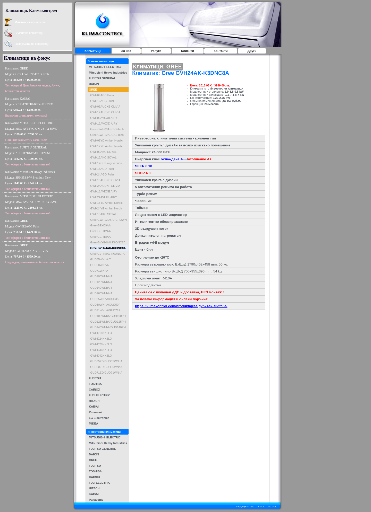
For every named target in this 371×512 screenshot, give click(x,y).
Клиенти (187, 51)
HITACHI (94, 400)
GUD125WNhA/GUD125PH (108, 321)
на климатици (29, 22)
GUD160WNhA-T (101, 293)
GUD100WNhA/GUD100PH (108, 315)
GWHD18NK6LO (101, 332)
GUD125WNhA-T (101, 282)
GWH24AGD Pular (102, 174)
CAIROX (94, 389)
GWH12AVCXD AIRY (103, 123)
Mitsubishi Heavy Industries (108, 72)
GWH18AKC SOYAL (103, 214)
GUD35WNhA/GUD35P (105, 299)
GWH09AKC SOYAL (103, 151)
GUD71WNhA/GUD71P (105, 310)
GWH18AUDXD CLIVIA (105, 180)
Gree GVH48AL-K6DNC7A (107, 253)
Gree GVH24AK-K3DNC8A (108, 248)
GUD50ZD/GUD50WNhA (106, 366)
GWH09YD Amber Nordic (106, 140)
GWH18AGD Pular (102, 168)
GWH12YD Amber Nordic (106, 146)
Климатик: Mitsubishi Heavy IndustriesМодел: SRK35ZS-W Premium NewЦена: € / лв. (30, 180)
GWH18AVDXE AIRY (103, 191)
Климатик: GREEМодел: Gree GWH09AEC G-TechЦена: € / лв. (32, 80)
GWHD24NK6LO (101, 338)
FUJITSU (95, 378)
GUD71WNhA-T (100, 270)
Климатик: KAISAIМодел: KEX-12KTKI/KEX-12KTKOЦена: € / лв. (29, 107)
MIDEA (93, 423)
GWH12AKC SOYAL (103, 157)
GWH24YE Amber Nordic (106, 208)
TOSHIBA (95, 383)
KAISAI (94, 406)
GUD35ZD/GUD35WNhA (106, 361)
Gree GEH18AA (100, 236)
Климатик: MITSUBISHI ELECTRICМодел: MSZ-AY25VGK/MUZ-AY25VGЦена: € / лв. (31, 205)
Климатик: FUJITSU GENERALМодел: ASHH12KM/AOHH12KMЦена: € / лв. (27, 156)
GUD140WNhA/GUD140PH (108, 327)
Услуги (156, 51)
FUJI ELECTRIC (99, 395)
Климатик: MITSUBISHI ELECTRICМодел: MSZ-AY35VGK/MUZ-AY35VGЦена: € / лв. (31, 131)
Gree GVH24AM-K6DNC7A (107, 242)
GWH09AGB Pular (102, 95)
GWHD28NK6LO (101, 344)
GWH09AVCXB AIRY (103, 117)
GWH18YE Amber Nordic (106, 202)
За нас (126, 51)
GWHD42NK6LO (101, 355)
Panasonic (96, 412)
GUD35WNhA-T (100, 259)
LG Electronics (99, 417)
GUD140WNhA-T (101, 287)
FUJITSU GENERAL (102, 78)
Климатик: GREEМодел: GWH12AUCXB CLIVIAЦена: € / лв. (35, 253)
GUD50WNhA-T (100, 265)
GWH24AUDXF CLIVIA (105, 185)
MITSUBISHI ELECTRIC (105, 66)
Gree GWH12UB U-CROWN (108, 219)
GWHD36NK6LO (101, 349)
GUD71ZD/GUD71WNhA (106, 372)
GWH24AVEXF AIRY (103, 197)
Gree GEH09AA (100, 225)
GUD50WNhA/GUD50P (105, 304)
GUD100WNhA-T (101, 276)
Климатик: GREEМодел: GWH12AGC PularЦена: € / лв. (27, 229)
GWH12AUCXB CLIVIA (105, 112)
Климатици (93, 51)
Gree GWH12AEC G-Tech (107, 134)
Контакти (221, 51)
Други (252, 51)
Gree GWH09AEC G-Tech (107, 129)
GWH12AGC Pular (102, 100)
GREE (93, 89)
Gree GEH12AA (100, 231)
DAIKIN (94, 83)
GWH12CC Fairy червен (106, 163)
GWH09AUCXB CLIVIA (105, 106)
